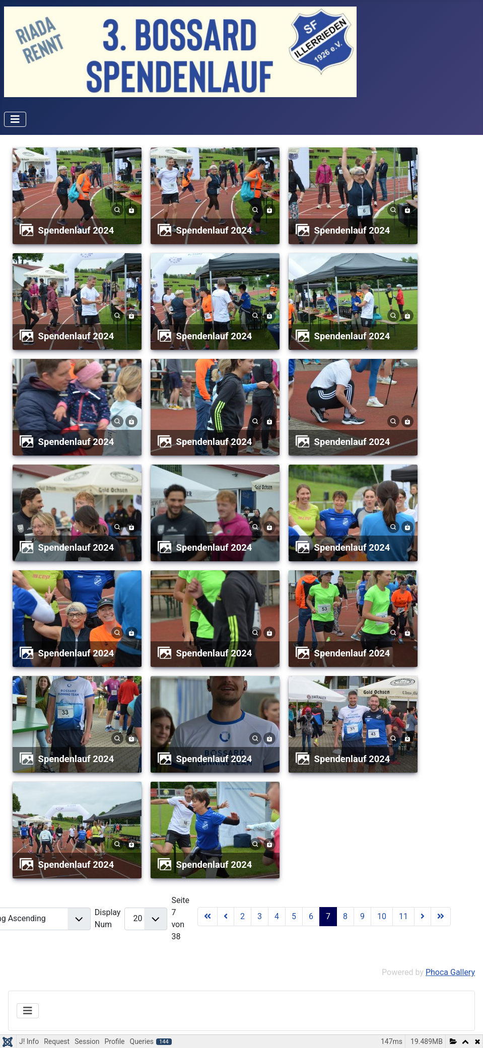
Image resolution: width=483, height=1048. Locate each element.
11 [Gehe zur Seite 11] (403, 916)
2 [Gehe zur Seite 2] (242, 916)
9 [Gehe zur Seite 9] (362, 916)
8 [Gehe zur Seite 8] (345, 916)
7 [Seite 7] (328, 916)
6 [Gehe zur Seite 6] (311, 916)
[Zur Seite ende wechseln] (441, 916)
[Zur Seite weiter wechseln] (422, 916)
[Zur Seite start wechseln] (207, 916)
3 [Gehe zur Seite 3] (259, 916)
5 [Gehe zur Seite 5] (294, 916)
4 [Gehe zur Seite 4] (276, 916)
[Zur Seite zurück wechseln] (225, 916)
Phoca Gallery (450, 972)
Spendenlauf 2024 (76, 230)
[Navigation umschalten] (15, 119)
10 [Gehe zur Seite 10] (381, 916)
